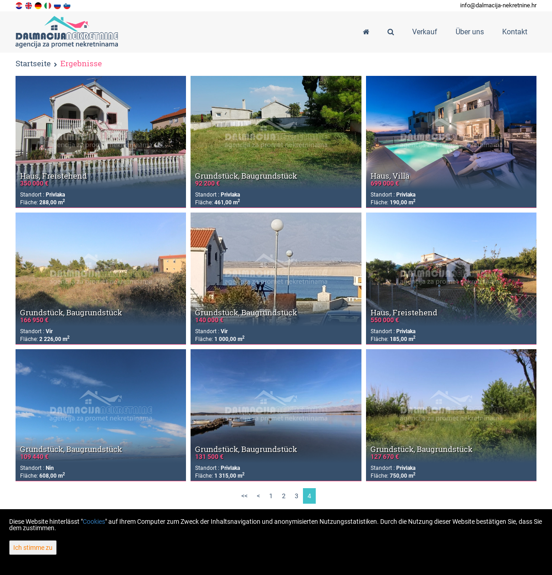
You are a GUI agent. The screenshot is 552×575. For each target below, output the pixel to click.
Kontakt (514, 31)
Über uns (470, 31)
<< (244, 496)
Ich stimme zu (33, 547)
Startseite (33, 63)
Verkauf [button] (424, 31)
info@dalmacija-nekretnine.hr (498, 5)
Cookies (94, 521)
